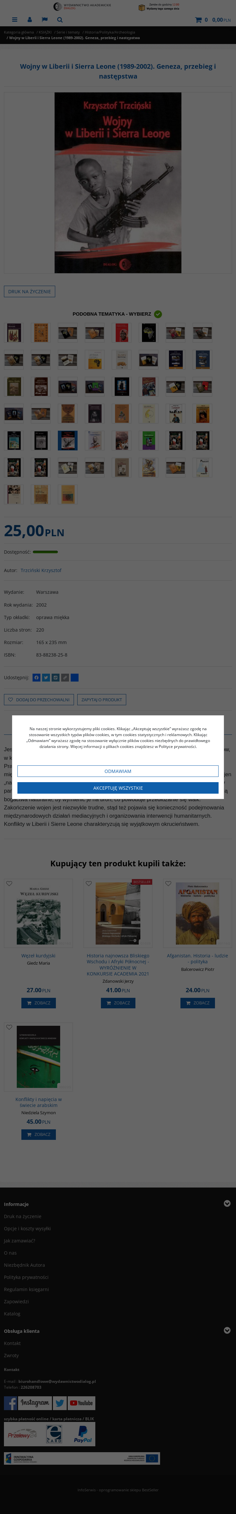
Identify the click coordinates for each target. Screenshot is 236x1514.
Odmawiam (118, 771)
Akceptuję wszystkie (118, 788)
